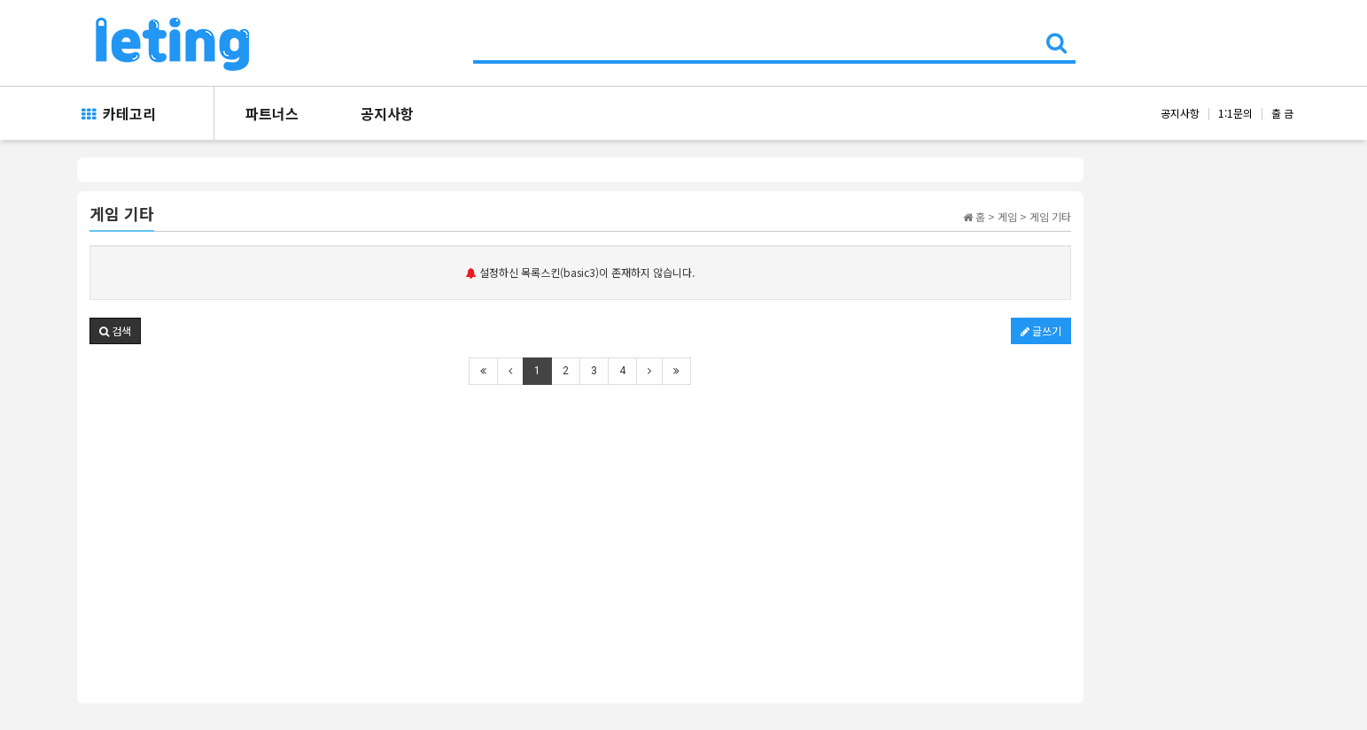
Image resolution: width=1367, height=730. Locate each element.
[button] (115, 331)
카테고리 (119, 113)
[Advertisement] (580, 532)
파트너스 (272, 113)
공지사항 (387, 113)
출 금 (1282, 112)
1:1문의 (1235, 112)
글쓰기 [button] (1041, 330)
